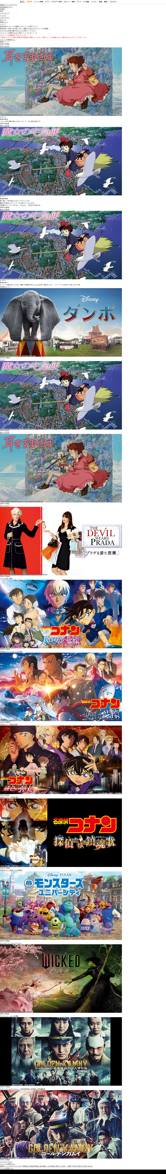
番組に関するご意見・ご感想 (61, 1166)
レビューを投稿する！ (8, 40)
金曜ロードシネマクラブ (8, 5)
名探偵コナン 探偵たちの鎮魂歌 (11, 870)
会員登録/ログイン (6, 7)
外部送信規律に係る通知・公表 (40, 1166)
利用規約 (25, 1166)
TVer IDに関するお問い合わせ (82, 1166)
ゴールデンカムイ (6, 1162)
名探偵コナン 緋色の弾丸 (9, 797)
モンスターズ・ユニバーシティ (11, 943)
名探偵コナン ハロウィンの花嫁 (11, 651)
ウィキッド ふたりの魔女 (9, 1016)
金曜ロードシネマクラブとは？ (11, 1166)
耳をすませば (4, 46)
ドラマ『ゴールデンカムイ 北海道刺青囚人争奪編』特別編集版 (22, 1089)
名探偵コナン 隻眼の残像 (9, 724)
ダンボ (2, 360)
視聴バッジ (4, 22)
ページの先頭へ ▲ (6, 1168)
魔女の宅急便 (4, 126)
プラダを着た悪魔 (6, 578)
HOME (2, 9)
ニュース (3, 15)
